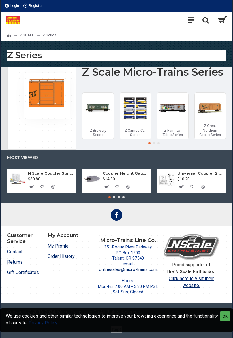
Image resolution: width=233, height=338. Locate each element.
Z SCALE (27, 35)
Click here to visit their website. (191, 282)
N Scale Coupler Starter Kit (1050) (51, 173)
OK (225, 316)
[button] (149, 143)
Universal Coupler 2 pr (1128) (200, 173)
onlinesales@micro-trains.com (128, 269)
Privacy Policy (43, 323)
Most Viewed (22, 157)
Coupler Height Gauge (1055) (126, 173)
